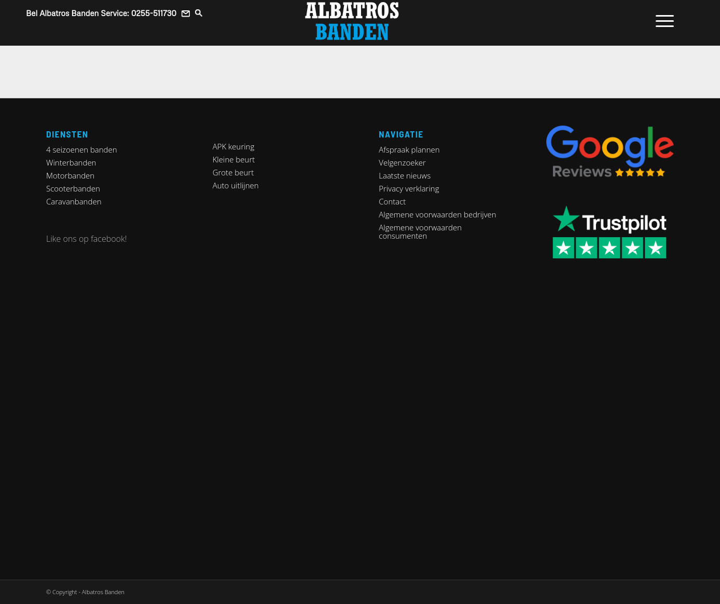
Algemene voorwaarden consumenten (420, 231)
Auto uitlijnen (236, 185)
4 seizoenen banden (81, 149)
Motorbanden (70, 175)
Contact (392, 201)
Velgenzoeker (402, 162)
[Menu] (661, 21)
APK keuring (234, 146)
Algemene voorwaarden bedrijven (437, 214)
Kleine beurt (234, 159)
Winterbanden (71, 162)
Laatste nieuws (405, 175)
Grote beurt (233, 172)
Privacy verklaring (409, 188)
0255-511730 (154, 13)
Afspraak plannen (409, 149)
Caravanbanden (74, 201)
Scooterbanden (73, 188)
